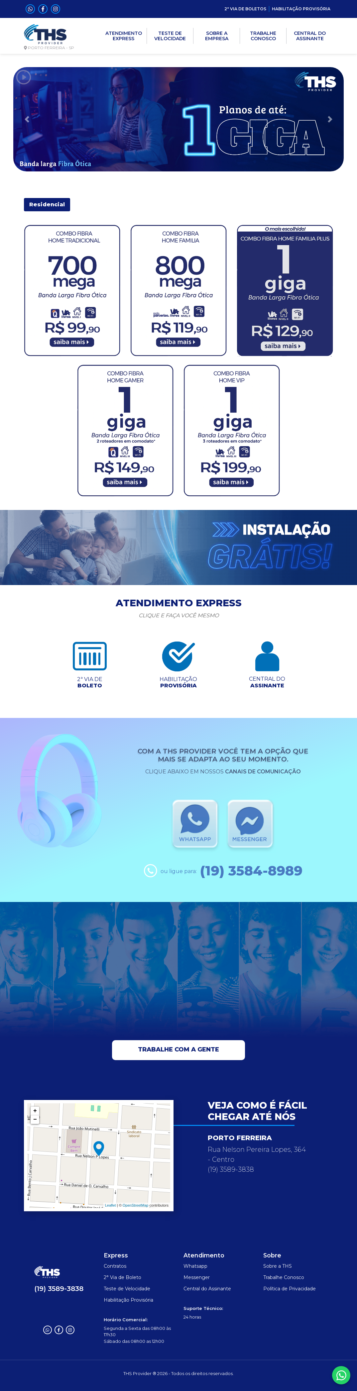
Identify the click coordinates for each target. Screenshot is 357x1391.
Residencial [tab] (47, 204)
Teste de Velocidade (127, 1289)
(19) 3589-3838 (58, 1289)
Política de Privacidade (289, 1289)
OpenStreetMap (136, 1205)
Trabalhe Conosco (283, 1277)
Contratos (115, 1266)
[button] (27, 119)
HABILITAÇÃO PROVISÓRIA (301, 8)
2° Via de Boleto (122, 1277)
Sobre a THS (277, 1266)
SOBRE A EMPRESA (216, 36)
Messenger (196, 1277)
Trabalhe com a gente (178, 1049)
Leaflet (110, 1205)
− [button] (35, 1120)
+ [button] (35, 1111)
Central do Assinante (207, 1289)
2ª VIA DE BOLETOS (245, 8)
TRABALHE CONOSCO (263, 36)
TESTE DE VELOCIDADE (170, 36)
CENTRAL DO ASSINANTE (310, 36)
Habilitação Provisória (128, 1300)
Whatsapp (195, 1266)
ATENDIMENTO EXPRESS (123, 36)
